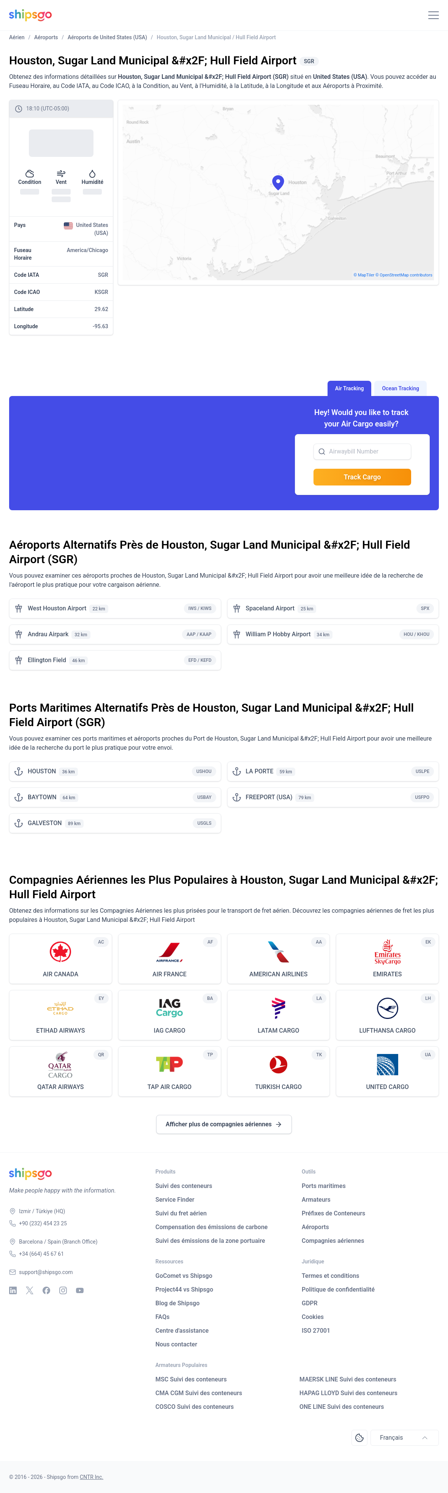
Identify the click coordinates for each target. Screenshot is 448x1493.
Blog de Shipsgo (177, 1303)
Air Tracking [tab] (349, 388)
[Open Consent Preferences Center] (359, 1438)
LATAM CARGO (278, 1030)
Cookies (313, 1317)
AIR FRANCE (169, 974)
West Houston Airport (57, 608)
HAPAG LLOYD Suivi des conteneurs (348, 1393)
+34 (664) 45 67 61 (41, 1254)
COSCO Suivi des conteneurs (194, 1406)
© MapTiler (364, 275)
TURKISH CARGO (278, 1087)
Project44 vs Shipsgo (184, 1289)
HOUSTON (42, 771)
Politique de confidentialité (338, 1289)
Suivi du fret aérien (181, 1213)
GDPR (310, 1303)
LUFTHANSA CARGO (387, 1030)
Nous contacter (176, 1344)
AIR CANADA (60, 974)
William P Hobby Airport (278, 634)
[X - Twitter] (29, 1290)
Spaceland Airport (270, 608)
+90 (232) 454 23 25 (43, 1223)
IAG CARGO (169, 1030)
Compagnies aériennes (333, 1240)
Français (404, 1437)
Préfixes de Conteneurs (333, 1213)
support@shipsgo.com (46, 1272)
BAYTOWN (42, 797)
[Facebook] (46, 1290)
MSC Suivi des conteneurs (191, 1379)
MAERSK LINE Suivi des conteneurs (347, 1379)
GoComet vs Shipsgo (183, 1275)
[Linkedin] (13, 1290)
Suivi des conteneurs (183, 1186)
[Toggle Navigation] (433, 15)
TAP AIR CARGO (169, 1087)
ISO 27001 (316, 1330)
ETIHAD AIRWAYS (60, 1030)
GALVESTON (45, 823)
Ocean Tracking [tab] (400, 388)
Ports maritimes (324, 1186)
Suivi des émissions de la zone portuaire (210, 1240)
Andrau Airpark (48, 634)
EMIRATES (387, 974)
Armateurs (316, 1199)
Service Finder (175, 1199)
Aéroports (315, 1227)
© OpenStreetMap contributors (403, 275)
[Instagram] (63, 1290)
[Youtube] (80, 1290)
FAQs (162, 1317)
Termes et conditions (330, 1275)
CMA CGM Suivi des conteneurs (198, 1393)
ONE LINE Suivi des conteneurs (341, 1406)
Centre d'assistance (182, 1330)
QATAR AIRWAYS (60, 1087)
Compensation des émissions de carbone (211, 1227)
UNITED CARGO (387, 1087)
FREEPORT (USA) (269, 797)
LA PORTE (260, 771)
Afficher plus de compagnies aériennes (224, 1124)
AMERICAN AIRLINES (278, 974)
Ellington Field (47, 660)
